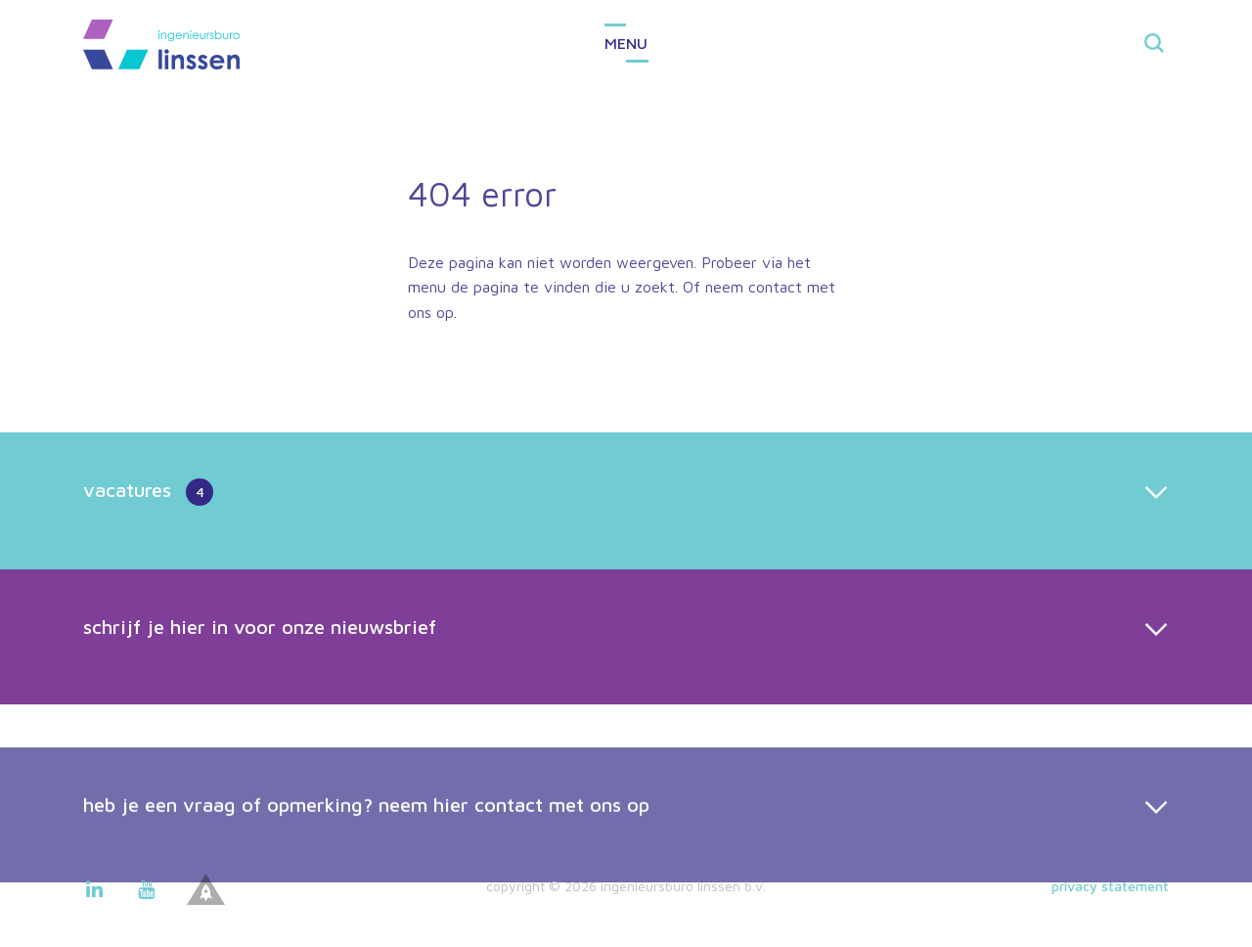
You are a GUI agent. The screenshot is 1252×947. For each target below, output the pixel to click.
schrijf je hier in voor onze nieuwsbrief (259, 626)
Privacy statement (1110, 886)
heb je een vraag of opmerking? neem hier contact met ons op (366, 823)
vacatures (148, 492)
